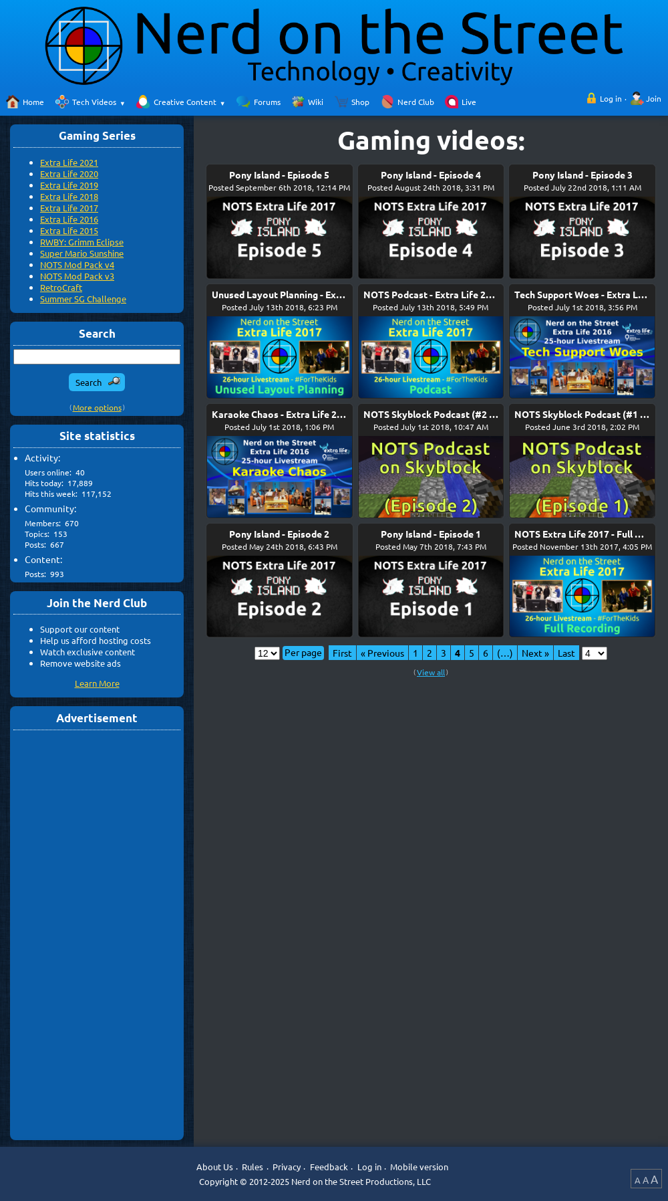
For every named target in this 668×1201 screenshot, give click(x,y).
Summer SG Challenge (83, 298)
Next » (535, 653)
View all (431, 672)
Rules (252, 1166)
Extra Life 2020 (69, 173)
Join (653, 98)
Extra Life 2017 (69, 207)
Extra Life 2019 (69, 185)
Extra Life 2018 (69, 196)
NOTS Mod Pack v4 (77, 264)
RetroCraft (61, 287)
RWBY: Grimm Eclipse (82, 241)
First (342, 653)
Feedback (329, 1166)
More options (97, 407)
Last (566, 653)
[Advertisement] (96, 934)
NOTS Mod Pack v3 (77, 276)
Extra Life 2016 (69, 219)
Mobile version (419, 1166)
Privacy (287, 1166)
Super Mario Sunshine (82, 253)
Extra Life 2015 (69, 230)
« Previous (382, 653)
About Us (214, 1166)
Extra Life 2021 (69, 162)
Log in (611, 98)
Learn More (97, 683)
